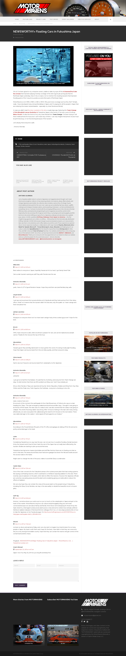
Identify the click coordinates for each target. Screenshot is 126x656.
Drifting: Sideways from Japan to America (51, 217)
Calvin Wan (17, 466)
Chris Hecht (17, 357)
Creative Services (84, 19)
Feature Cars (27, 19)
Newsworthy (22, 23)
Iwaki (45, 144)
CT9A (19, 144)
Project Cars (41, 19)
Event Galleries (68, 19)
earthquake (25, 144)
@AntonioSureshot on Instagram (50, 239)
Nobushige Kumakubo (58, 144)
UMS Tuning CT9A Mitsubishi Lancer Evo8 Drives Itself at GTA (38, 181)
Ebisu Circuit (33, 144)
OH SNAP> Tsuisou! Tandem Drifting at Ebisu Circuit (68, 181)
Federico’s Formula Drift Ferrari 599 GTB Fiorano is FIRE (22, 181)
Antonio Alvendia (18, 34)
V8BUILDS (68, 233)
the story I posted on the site (37, 110)
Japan (49, 144)
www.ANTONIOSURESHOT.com (29, 239)
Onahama (68, 144)
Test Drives (54, 19)
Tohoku (22, 146)
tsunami (27, 146)
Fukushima (40, 144)
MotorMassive (23, 235)
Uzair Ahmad (18, 547)
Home (17, 19)
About (97, 19)
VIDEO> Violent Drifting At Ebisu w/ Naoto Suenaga (53, 181)
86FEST (61, 233)
